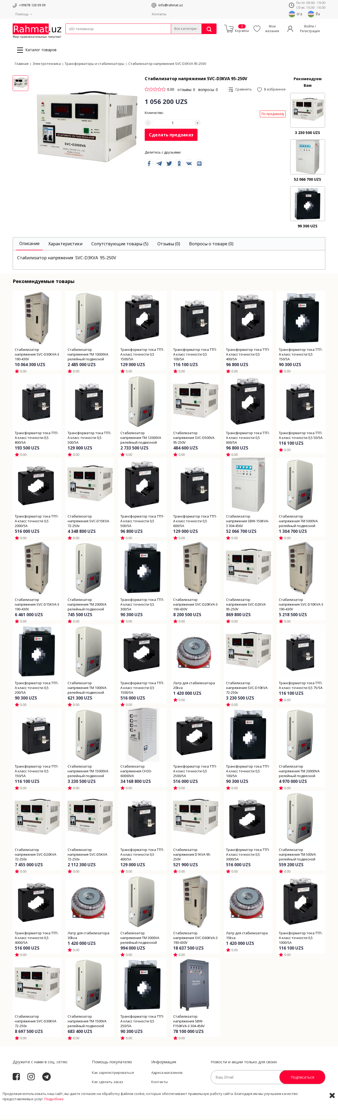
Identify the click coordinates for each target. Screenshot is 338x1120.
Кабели (71, 37)
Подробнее (54, 1114)
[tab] (29, 245)
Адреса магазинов (166, 1073)
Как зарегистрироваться (113, 1073)
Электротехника (107, 37)
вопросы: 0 (208, 90)
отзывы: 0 (186, 90)
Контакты (159, 14)
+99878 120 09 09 (32, 5)
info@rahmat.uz (170, 5)
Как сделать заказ (107, 1083)
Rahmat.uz (23, 1091)
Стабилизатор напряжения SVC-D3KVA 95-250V (167, 65)
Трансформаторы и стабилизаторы (94, 65)
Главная (22, 65)
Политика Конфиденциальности (178, 1092)
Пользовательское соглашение (118, 1092)
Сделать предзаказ (171, 136)
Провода (86, 37)
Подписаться (302, 1078)
